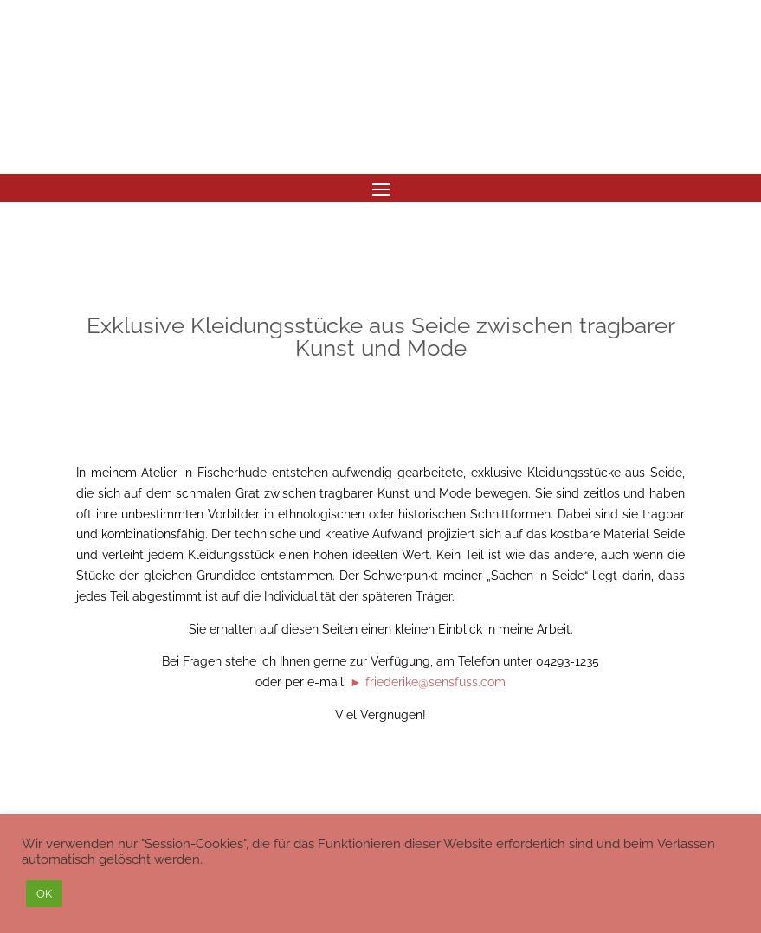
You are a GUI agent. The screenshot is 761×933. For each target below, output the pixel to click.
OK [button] (44, 893)
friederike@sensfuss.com (435, 682)
